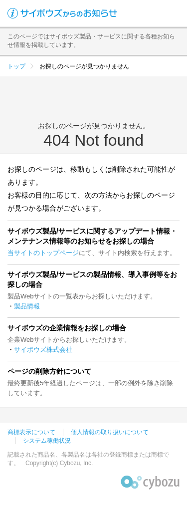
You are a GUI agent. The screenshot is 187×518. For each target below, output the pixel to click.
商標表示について (31, 432)
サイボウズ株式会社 (43, 349)
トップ (16, 66)
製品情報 (27, 306)
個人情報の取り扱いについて (110, 432)
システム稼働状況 (47, 440)
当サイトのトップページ (43, 253)
